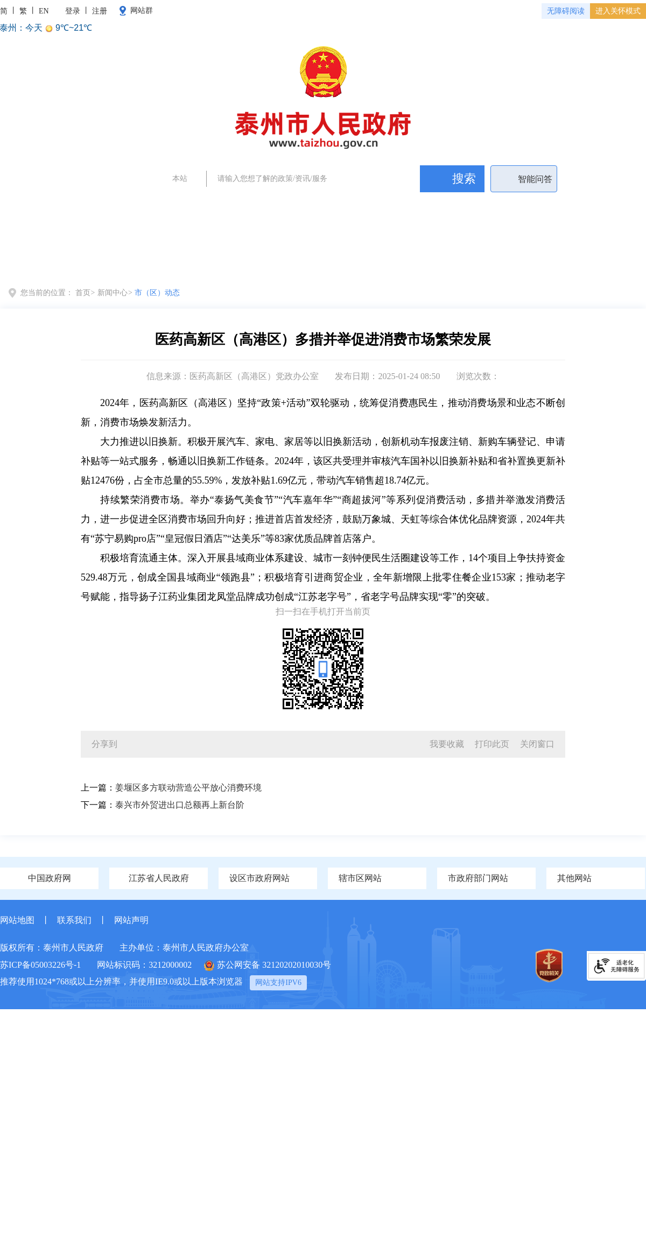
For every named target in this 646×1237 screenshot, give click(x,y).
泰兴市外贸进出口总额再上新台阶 (179, 804)
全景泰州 (267, 258)
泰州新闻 (341, 204)
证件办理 (301, 204)
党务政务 (108, 258)
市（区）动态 (157, 293)
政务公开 (380, 204)
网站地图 (17, 920)
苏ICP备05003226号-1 (40, 964)
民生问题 (419, 204)
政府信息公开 (357, 258)
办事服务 (446, 258)
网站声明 (131, 920)
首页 (40, 258)
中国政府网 (49, 878)
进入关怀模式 (618, 11)
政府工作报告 (254, 204)
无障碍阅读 (566, 11)
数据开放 (605, 258)
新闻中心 (187, 263)
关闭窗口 (537, 744)
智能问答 (535, 179)
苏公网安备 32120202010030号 (267, 965)
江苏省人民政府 (159, 878)
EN (44, 11)
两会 (215, 204)
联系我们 (74, 920)
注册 (99, 11)
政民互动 (525, 258)
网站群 (141, 10)
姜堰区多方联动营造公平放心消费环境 (188, 787)
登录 (72, 11)
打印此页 (492, 744)
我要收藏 (447, 744)
